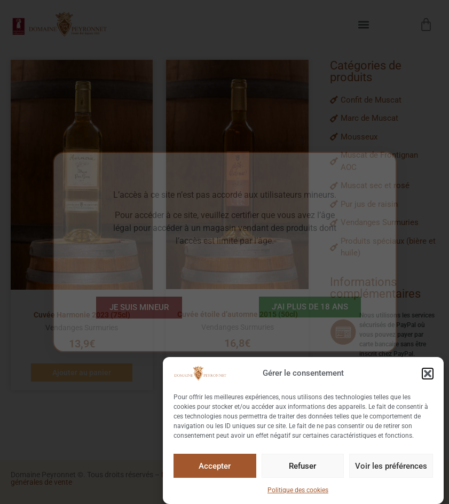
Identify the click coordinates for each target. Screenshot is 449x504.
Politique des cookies (297, 491)
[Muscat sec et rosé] (384, 186)
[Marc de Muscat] (384, 118)
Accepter (215, 467)
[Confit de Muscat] (384, 100)
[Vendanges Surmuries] (384, 222)
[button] (427, 374)
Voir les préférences (391, 467)
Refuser (302, 467)
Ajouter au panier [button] (81, 372)
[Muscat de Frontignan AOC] (384, 161)
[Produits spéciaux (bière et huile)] (384, 247)
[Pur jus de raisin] (384, 204)
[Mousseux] (384, 137)
